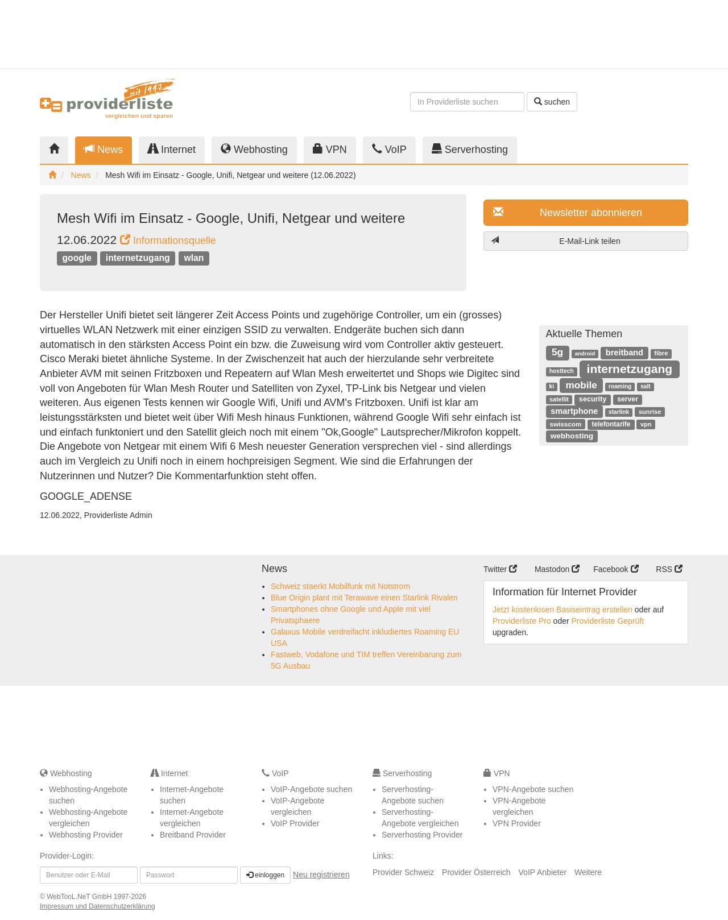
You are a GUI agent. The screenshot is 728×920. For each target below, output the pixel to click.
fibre (661, 353)
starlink (619, 412)
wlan (194, 258)
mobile (581, 385)
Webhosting (254, 149)
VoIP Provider (295, 823)
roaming (620, 386)
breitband (624, 352)
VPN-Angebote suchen (533, 789)
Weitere (588, 872)
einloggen (265, 875)
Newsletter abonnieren (567, 212)
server (627, 399)
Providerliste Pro (522, 620)
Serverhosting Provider (422, 834)
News (103, 149)
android (584, 353)
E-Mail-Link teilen (556, 241)
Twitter (500, 569)
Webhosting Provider (86, 834)
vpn (645, 424)
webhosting (572, 436)
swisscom (566, 424)
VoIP (389, 149)
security (592, 399)
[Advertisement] (585, 34)
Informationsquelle (168, 240)
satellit (559, 399)
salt (645, 386)
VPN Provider (517, 823)
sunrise (650, 411)
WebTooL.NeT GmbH (80, 897)
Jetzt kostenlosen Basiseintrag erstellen (562, 609)
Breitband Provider (193, 834)
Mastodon (557, 569)
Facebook (615, 569)
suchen (552, 101)
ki (551, 386)
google (77, 258)
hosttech (561, 371)
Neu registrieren (321, 874)
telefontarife (611, 424)
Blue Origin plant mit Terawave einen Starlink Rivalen (364, 597)
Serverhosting (470, 149)
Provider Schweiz (403, 872)
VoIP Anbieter (543, 872)
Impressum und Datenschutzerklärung (97, 906)
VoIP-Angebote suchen (311, 789)
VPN (330, 149)
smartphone (574, 411)
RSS (669, 569)
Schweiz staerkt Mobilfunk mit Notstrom (340, 586)
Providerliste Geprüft (608, 620)
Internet (172, 149)
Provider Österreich (476, 872)
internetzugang (138, 258)
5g (557, 352)
